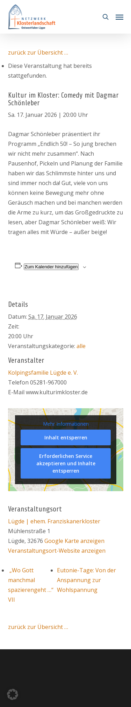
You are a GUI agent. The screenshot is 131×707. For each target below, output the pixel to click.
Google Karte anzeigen (74, 541)
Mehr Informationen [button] (65, 424)
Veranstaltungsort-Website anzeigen (56, 550)
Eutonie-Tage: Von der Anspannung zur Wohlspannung (86, 580)
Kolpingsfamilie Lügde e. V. (43, 372)
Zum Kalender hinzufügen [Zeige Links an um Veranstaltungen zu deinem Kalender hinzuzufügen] (51, 266)
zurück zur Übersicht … (38, 52)
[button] (119, 16)
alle (81, 346)
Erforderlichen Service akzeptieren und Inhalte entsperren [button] (65, 463)
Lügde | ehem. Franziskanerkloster (54, 521)
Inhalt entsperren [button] (65, 437)
